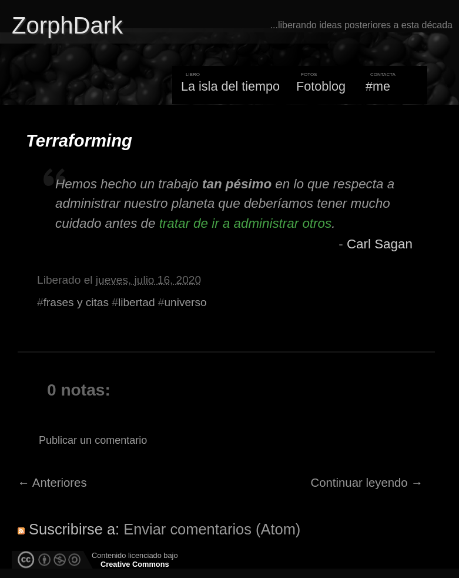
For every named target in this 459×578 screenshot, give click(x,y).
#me (378, 86)
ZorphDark (67, 25)
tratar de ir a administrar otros (245, 223)
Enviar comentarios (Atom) (211, 529)
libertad (136, 302)
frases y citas (76, 302)
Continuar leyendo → (367, 482)
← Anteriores (52, 482)
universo (185, 302)
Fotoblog (321, 86)
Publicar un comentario (93, 440)
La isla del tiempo (230, 86)
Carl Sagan (380, 244)
